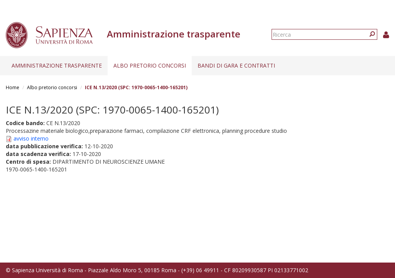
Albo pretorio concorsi (149, 65)
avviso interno (31, 138)
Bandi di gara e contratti (236, 65)
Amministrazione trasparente (57, 65)
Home (12, 87)
